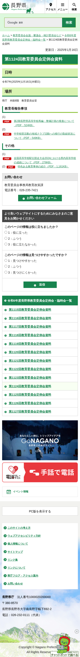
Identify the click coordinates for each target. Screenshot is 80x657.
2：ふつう (15, 238)
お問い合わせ (15, 583)
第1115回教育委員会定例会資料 (30, 309)
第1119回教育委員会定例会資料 (30, 343)
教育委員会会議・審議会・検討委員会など (37, 35)
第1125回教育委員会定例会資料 (30, 394)
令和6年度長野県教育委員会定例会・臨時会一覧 (39, 300)
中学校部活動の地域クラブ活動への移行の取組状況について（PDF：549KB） (44, 135)
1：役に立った (18, 232)
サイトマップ (15, 551)
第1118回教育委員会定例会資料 (30, 335)
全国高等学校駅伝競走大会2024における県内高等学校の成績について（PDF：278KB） (45, 160)
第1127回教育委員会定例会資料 (30, 411)
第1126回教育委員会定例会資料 (30, 403)
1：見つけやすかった (22, 260)
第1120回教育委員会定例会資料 (30, 352)
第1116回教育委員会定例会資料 (30, 318)
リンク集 (12, 559)
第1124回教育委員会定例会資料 (30, 386)
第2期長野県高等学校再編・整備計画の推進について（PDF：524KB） (44, 123)
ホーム (6, 35)
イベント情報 (20, 491)
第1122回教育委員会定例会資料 (30, 369)
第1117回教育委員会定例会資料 (30, 326)
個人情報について (17, 543)
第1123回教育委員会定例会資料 (30, 377)
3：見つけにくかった (22, 272)
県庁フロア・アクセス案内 (22, 575)
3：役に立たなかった (22, 244)
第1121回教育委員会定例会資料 (30, 360)
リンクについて (16, 567)
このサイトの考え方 (19, 527)
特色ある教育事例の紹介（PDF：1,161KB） (43, 166)
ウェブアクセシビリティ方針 (24, 535)
